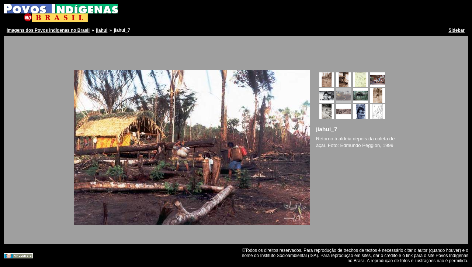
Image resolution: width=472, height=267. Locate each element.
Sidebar (456, 30)
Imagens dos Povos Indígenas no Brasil (48, 30)
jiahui (101, 30)
